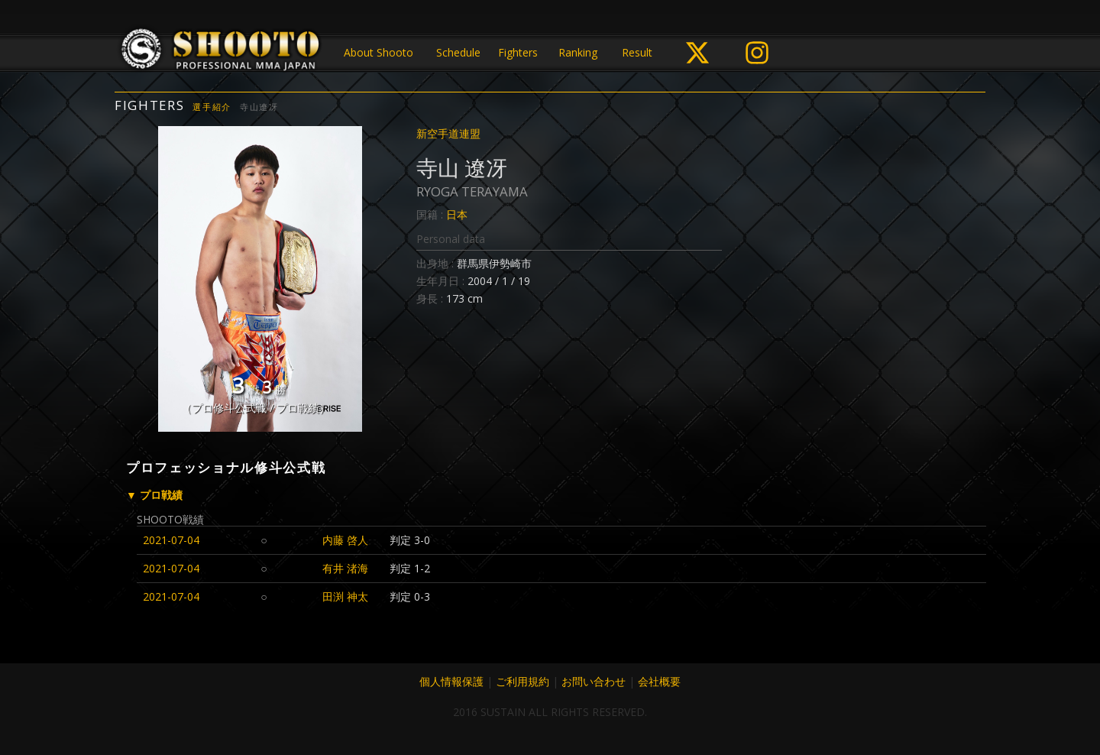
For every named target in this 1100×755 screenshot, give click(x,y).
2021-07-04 (171, 540)
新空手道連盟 (448, 133)
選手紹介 (211, 106)
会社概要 (659, 681)
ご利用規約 (522, 681)
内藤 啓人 (345, 540)
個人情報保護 (451, 681)
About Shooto (378, 52)
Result (637, 52)
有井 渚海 (345, 568)
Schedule (458, 52)
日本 (456, 214)
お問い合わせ (593, 681)
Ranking (577, 52)
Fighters (518, 52)
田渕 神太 (345, 596)
